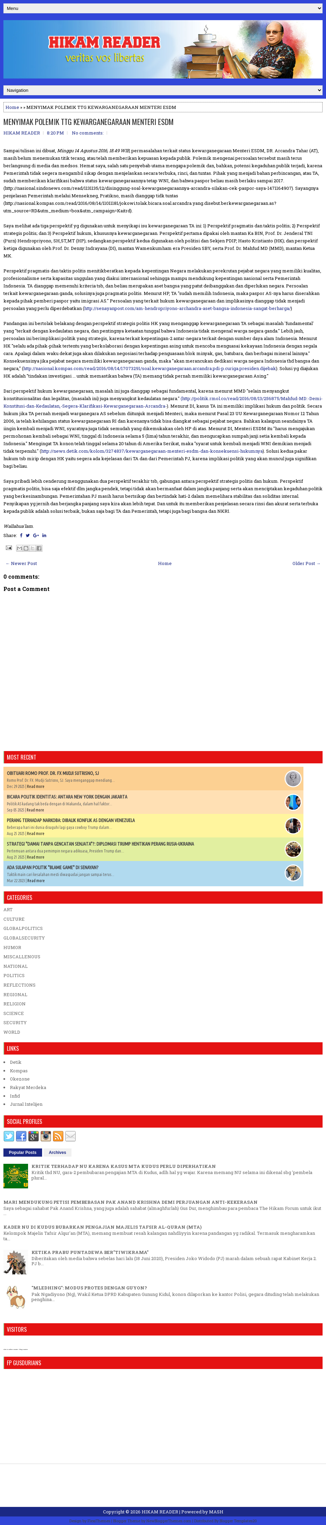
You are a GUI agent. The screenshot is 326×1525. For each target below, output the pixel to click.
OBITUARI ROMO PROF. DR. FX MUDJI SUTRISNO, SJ (53, 773)
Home (12, 107)
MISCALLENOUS (21, 957)
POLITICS (14, 975)
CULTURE (14, 919)
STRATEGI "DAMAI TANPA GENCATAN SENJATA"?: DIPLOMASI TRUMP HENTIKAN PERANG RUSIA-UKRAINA (100, 844)
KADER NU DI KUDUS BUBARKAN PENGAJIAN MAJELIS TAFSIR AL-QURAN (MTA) (102, 1227)
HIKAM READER (160, 1512)
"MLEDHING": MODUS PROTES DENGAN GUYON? (89, 1288)
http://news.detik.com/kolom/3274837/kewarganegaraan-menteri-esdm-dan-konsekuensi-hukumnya (152, 451)
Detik (16, 1062)
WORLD (11, 1032)
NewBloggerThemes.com (168, 1520)
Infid (15, 1096)
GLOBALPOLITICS (23, 928)
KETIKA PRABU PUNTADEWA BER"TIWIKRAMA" (89, 1252)
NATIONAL (15, 966)
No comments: (88, 133)
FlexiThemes (99, 1520)
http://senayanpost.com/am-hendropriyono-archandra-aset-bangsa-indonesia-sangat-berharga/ (187, 308)
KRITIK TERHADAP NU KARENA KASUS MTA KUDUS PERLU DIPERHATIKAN (123, 1166)
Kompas (19, 1071)
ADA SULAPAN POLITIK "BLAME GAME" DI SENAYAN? (53, 867)
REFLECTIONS (19, 985)
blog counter (23, 1349)
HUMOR (12, 947)
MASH (216, 1512)
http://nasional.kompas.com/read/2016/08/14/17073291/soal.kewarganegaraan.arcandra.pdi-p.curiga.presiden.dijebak (149, 368)
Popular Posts (23, 1152)
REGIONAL (15, 994)
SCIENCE (13, 1013)
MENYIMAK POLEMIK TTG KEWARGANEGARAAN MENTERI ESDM (88, 121)
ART (8, 909)
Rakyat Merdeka (28, 1087)
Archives (57, 1152)
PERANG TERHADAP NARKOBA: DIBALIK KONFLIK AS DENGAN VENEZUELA (71, 820)
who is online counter (10, 1349)
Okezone (20, 1079)
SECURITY (15, 1022)
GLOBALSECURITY (24, 938)
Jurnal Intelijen (26, 1104)
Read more (35, 786)
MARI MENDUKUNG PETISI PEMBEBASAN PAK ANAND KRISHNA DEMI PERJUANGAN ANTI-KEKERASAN (130, 1202)
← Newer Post (21, 563)
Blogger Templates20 (238, 1520)
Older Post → (306, 563)
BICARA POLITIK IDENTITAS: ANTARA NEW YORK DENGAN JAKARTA (67, 797)
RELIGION (14, 1004)
